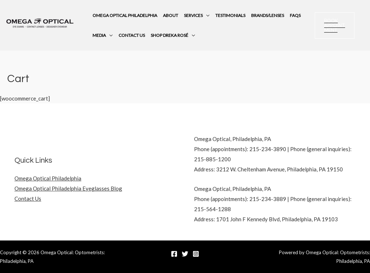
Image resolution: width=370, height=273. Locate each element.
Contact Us (132, 35)
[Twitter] (185, 254)
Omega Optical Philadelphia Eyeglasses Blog (68, 188)
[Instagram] (196, 254)
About (170, 15)
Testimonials (230, 15)
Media (99, 35)
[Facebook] (174, 254)
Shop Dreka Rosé (169, 35)
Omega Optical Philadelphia (124, 15)
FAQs (295, 15)
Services (193, 15)
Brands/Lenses (267, 15)
